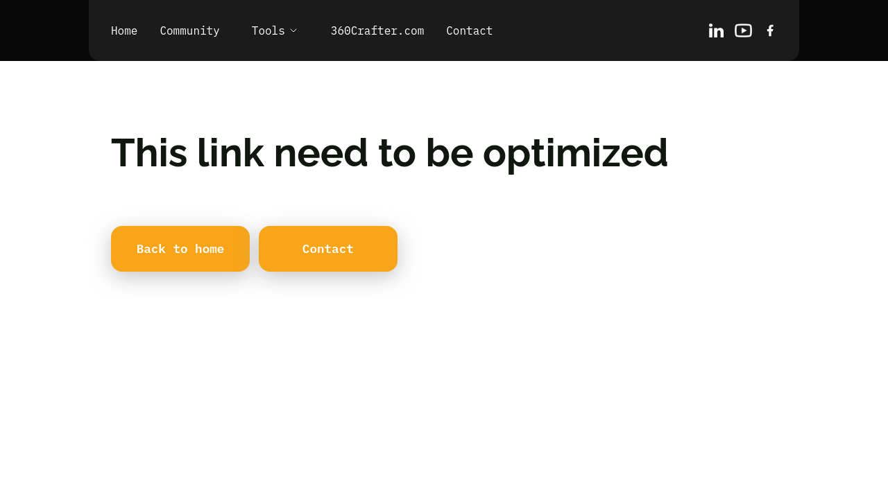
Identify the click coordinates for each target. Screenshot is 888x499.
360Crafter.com (377, 30)
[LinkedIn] (716, 30)
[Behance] (743, 30)
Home (124, 30)
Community (189, 30)
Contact (469, 30)
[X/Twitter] (770, 30)
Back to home (181, 248)
